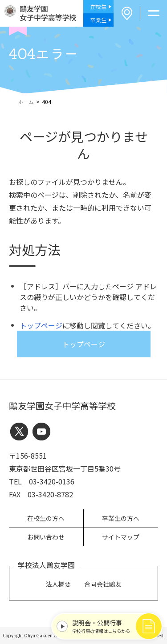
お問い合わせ (46, 536)
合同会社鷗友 (103, 584)
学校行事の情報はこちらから (114, 626)
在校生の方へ (46, 518)
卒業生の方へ (120, 518)
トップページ (41, 325)
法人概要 (58, 584)
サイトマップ (120, 536)
